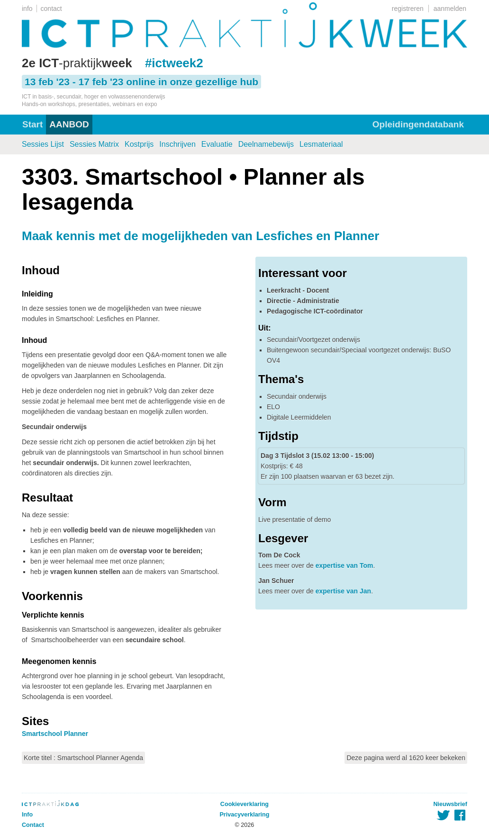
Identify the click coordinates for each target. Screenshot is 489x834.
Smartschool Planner (55, 733)
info (27, 8)
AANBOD (69, 124)
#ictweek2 (174, 63)
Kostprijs (139, 144)
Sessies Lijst (43, 144)
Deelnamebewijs (266, 144)
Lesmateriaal (321, 144)
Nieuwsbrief (450, 804)
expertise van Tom (344, 565)
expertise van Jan (343, 591)
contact (51, 8)
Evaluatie (217, 144)
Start (32, 124)
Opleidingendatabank (418, 124)
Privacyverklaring (244, 814)
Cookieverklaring (244, 804)
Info (27, 814)
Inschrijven (177, 144)
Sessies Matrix (94, 144)
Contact (33, 825)
